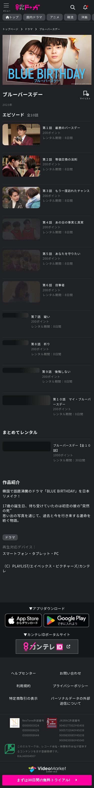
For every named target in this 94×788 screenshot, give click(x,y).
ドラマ (10, 537)
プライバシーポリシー (70, 685)
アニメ (54, 17)
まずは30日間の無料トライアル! (47, 780)
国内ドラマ (34, 17)
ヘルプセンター (23, 673)
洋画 (84, 17)
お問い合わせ (70, 673)
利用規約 (23, 685)
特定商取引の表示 (23, 698)
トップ (12, 17)
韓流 (70, 17)
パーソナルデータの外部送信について (70, 701)
